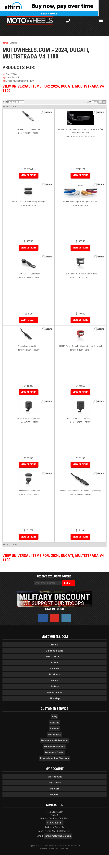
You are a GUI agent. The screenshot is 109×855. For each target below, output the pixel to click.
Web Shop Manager (59, 848)
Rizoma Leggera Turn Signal (28, 346)
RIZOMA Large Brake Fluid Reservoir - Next (80, 274)
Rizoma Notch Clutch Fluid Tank (28, 418)
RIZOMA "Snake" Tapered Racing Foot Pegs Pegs (80, 202)
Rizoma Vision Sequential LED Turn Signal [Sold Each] (80, 491)
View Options (28, 175)
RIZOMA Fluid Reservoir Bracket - (28, 274)
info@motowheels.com (58, 835)
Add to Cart (28, 319)
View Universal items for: (53, 88)
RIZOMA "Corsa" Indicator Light (28, 129)
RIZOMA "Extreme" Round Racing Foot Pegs (28, 202)
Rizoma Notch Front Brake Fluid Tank (80, 418)
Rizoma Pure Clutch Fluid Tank (28, 491)
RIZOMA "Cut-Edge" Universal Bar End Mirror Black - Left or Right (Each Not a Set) (80, 131)
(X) (3, 74)
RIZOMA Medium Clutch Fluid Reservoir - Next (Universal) (80, 346)
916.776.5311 (55, 822)
